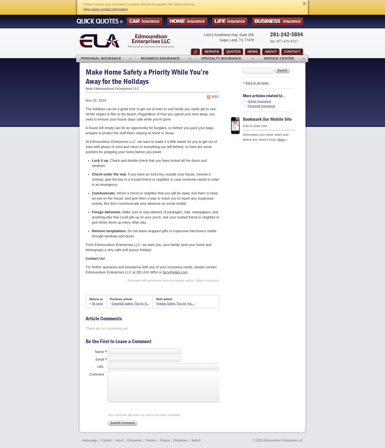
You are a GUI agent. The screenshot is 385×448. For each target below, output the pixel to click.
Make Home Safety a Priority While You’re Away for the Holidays (147, 76)
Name (99, 352)
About (119, 440)
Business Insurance (166, 58)
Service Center (284, 58)
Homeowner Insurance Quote (187, 21)
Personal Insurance (261, 106)
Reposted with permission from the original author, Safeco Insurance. (173, 280)
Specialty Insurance (227, 58)
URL (100, 367)
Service (151, 440)
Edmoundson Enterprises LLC (127, 41)
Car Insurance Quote (144, 21)
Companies (134, 440)
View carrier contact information (105, 9)
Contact (106, 440)
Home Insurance (259, 101)
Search (282, 70)
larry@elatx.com (175, 272)
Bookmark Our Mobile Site (267, 119)
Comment (96, 374)
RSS (215, 97)
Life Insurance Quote (230, 21)
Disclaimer (180, 440)
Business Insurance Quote (277, 21)
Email (100, 359)
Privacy (164, 440)
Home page (89, 440)
